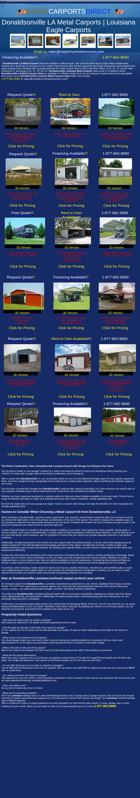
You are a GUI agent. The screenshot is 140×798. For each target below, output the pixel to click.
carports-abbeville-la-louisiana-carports (25, 6)
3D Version (21, 128)
